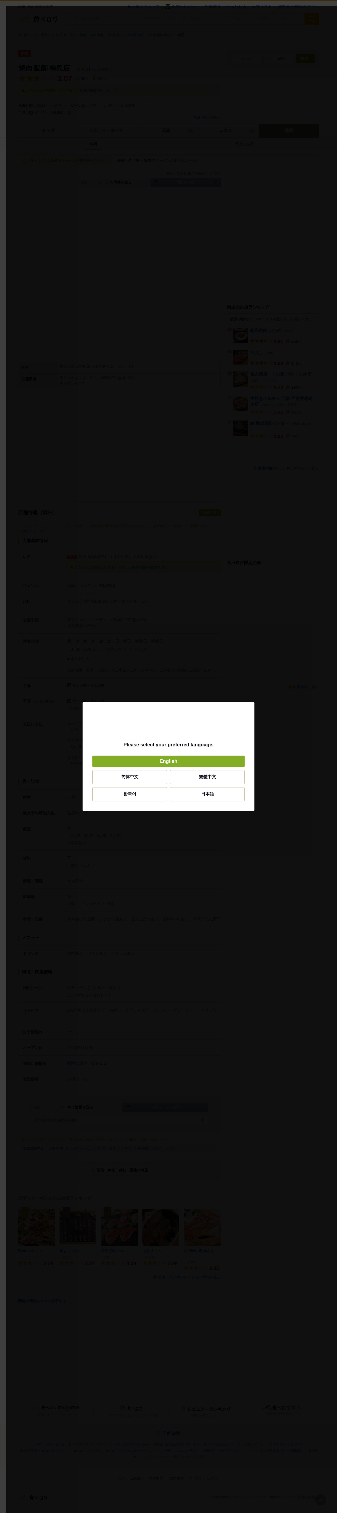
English (168, 761)
